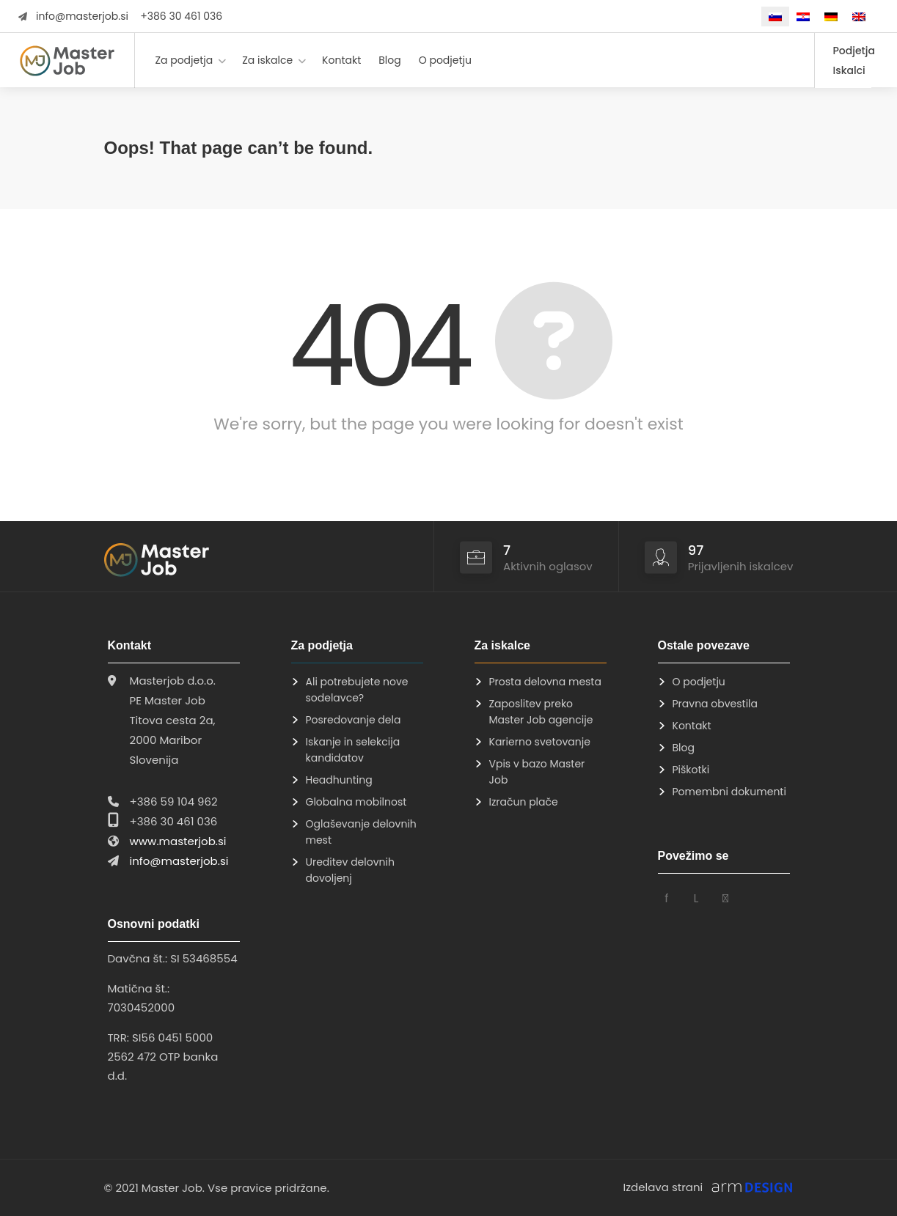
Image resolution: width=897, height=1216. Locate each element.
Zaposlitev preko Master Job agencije (541, 711)
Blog (389, 60)
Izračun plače (523, 802)
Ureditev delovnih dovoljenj (350, 870)
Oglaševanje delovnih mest (361, 832)
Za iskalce (267, 60)
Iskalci (849, 70)
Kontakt (341, 60)
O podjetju (445, 60)
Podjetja (854, 50)
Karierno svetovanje (539, 741)
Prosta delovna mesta (545, 681)
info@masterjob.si (82, 16)
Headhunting (339, 780)
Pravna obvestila (715, 703)
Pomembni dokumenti (729, 791)
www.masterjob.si (178, 841)
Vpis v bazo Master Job (537, 771)
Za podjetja (184, 60)
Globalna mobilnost (356, 802)
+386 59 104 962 (174, 801)
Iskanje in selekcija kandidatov (353, 749)
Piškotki (691, 769)
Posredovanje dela (353, 719)
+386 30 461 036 (181, 16)
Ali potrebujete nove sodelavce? (357, 689)
